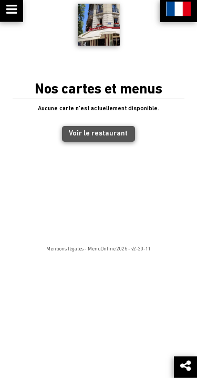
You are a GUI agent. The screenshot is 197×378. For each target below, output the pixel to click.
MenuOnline (102, 249)
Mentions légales (65, 249)
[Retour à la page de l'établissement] (99, 25)
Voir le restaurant (98, 134)
